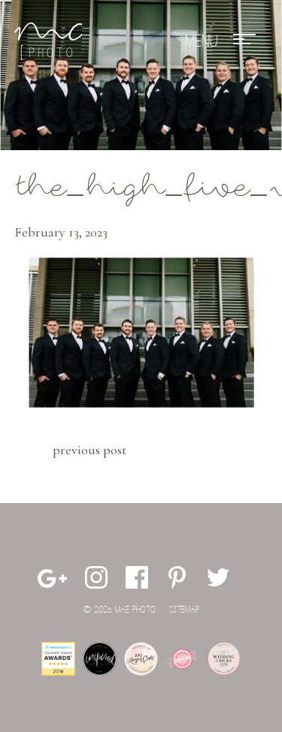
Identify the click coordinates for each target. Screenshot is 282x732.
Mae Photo (48, 41)
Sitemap (184, 610)
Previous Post (89, 449)
